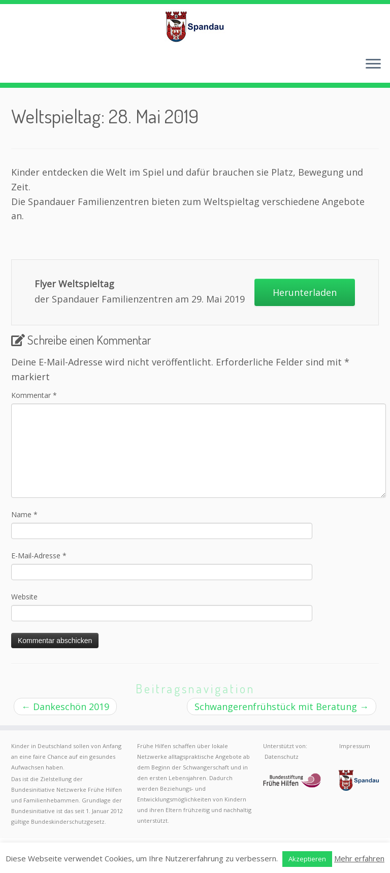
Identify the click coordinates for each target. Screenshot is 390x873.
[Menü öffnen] (373, 64)
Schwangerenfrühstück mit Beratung (281, 706)
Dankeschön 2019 (65, 706)
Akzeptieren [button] (307, 858)
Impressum (354, 746)
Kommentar (34, 395)
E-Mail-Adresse (39, 555)
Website (24, 596)
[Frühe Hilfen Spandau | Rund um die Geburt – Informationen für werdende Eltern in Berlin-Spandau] (195, 26)
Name (24, 514)
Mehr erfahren (359, 858)
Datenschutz (282, 756)
